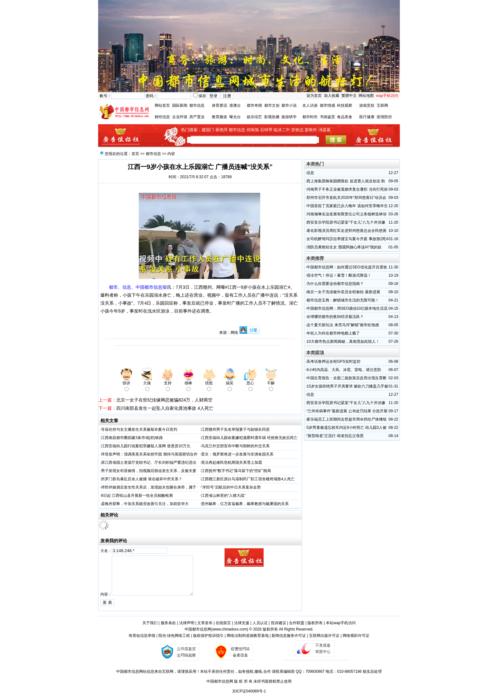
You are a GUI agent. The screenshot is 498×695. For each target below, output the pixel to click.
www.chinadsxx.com (229, 629)
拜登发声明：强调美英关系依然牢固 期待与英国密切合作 (149, 454)
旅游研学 (289, 117)
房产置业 (197, 117)
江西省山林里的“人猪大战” (223, 495)
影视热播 (271, 117)
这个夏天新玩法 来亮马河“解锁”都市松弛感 (342, 325)
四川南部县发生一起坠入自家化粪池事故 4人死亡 (164, 408)
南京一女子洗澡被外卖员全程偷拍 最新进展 (343, 292)
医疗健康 (366, 117)
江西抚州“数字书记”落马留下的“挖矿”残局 (236, 471)
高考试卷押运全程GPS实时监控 (333, 361)
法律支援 (241, 623)
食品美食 (344, 117)
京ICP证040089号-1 (249, 691)
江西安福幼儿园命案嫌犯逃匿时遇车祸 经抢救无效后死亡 (249, 437)
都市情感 (327, 105)
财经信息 (162, 117)
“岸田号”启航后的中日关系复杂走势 (231, 487)
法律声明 (186, 623)
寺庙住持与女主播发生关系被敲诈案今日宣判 (139, 429)
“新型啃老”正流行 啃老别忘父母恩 (334, 436)
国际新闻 (179, 105)
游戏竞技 (366, 105)
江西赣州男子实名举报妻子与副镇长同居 (235, 429)
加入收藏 (331, 95)
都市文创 (271, 105)
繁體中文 (348, 95)
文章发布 (204, 623)
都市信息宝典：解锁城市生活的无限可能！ (342, 300)
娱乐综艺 (254, 117)
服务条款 (168, 623)
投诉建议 (278, 623)
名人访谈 (310, 105)
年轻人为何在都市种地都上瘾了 (333, 333)
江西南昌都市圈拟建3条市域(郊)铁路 (132, 437)
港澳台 (235, 105)
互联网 (382, 105)
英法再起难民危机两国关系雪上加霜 (231, 462)
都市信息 (197, 105)
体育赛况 (219, 105)
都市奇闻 (254, 105)
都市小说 (289, 105)
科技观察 (344, 105)
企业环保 (179, 117)
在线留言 (223, 623)
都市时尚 (310, 117)
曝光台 (235, 117)
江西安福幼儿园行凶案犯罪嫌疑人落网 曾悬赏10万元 (145, 446)
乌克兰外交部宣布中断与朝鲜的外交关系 (235, 446)
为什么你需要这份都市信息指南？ (335, 283)
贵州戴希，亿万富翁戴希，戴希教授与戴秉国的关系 (245, 504)
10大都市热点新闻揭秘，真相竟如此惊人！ (342, 341)
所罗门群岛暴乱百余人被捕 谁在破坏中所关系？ (141, 479)
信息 (310, 173)
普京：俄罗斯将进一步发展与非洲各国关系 (237, 454)
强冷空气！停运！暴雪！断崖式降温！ (338, 275)
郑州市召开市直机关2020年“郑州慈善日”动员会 (346, 197)
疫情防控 (384, 117)
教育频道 (219, 117)
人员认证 (260, 623)
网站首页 (162, 105)
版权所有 (315, 623)
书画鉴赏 (327, 117)
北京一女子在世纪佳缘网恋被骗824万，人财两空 (164, 399)
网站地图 (366, 95)
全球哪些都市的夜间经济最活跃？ (335, 316)
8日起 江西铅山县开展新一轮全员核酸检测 (137, 495)
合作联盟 (296, 623)
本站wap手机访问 (341, 623)
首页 (135, 154)
